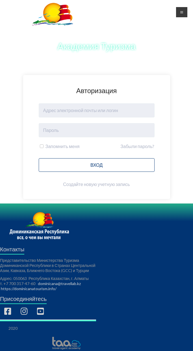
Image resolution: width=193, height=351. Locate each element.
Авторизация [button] (150, 16)
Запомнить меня (60, 146)
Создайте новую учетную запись (96, 184)
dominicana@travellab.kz (59, 283)
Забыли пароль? (137, 146)
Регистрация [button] (150, 9)
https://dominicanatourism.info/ (29, 288)
